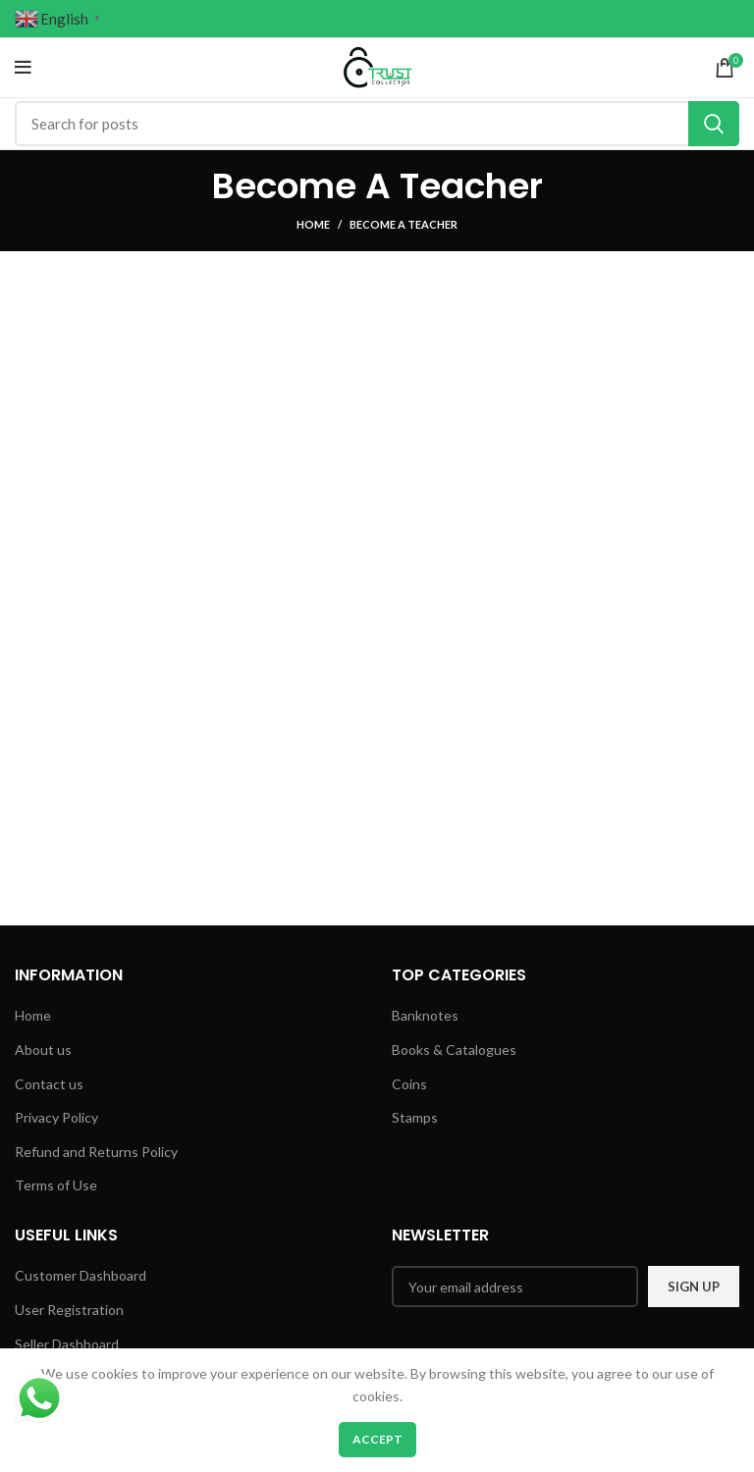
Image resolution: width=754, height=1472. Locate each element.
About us (43, 1049)
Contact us (49, 1084)
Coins (409, 1084)
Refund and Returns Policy (96, 1151)
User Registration (69, 1309)
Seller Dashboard (67, 1344)
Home (313, 224)
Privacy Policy (56, 1117)
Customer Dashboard (80, 1275)
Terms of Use (56, 1185)
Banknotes (425, 1015)
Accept (377, 1439)
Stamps (415, 1117)
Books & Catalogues (454, 1049)
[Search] (377, 123)
